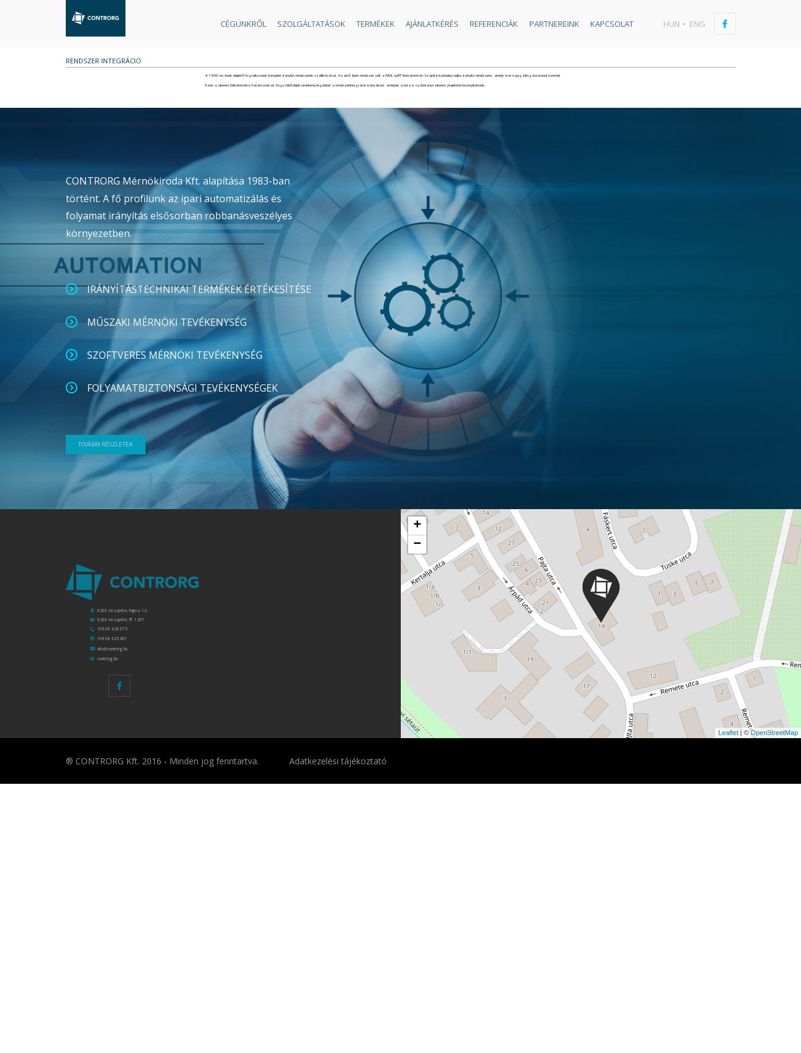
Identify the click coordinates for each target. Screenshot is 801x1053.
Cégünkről (243, 23)
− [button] (417, 745)
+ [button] (417, 726)
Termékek (375, 23)
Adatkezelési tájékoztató (338, 1030)
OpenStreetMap (774, 1001)
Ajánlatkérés (432, 23)
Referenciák (494, 23)
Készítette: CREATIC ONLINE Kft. (716, 1030)
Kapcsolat (611, 23)
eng (697, 23)
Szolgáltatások (311, 23)
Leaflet (728, 1001)
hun (671, 23)
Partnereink (554, 23)
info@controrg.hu (144, 903)
